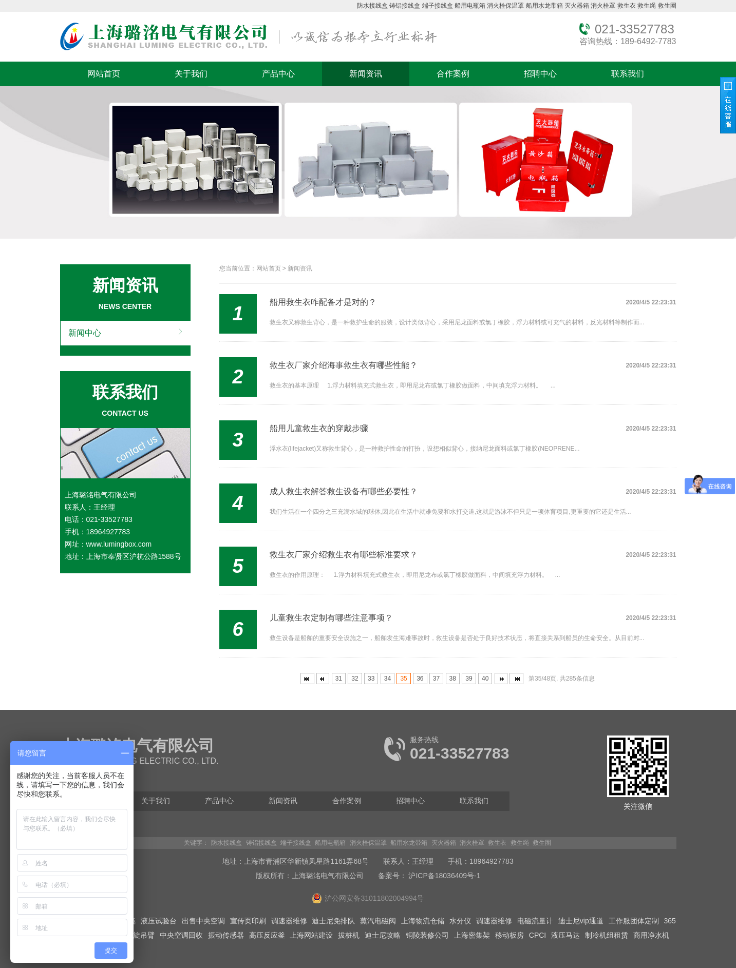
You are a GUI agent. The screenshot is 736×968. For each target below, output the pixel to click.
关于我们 (191, 73)
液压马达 (565, 935)
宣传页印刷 (248, 921)
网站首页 (103, 73)
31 (338, 678)
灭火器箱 (576, 5)
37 (436, 678)
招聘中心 (540, 73)
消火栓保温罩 (505, 5)
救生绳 (646, 5)
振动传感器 (226, 935)
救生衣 (626, 5)
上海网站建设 (311, 935)
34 (387, 678)
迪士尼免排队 (333, 921)
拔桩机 (349, 935)
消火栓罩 (603, 5)
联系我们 (627, 73)
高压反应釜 (267, 935)
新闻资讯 (365, 73)
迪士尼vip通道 (580, 921)
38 (452, 678)
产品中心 (278, 73)
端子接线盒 (437, 5)
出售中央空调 (203, 921)
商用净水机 (651, 935)
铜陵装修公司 (427, 935)
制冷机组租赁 (606, 935)
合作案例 (453, 73)
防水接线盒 (372, 5)
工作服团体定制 (634, 921)
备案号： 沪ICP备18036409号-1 (429, 876)
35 (403, 678)
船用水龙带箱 (544, 5)
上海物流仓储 (422, 921)
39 (468, 678)
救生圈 (667, 5)
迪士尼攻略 (383, 935)
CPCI (537, 935)
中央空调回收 (181, 935)
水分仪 (460, 921)
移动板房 (509, 935)
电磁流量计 (535, 921)
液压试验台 (159, 921)
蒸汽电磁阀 (378, 921)
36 (420, 678)
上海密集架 (472, 935)
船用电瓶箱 (470, 5)
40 (485, 678)
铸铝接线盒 (404, 5)
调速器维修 (289, 921)
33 (371, 678)
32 (354, 678)
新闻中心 (84, 332)
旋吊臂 (144, 935)
